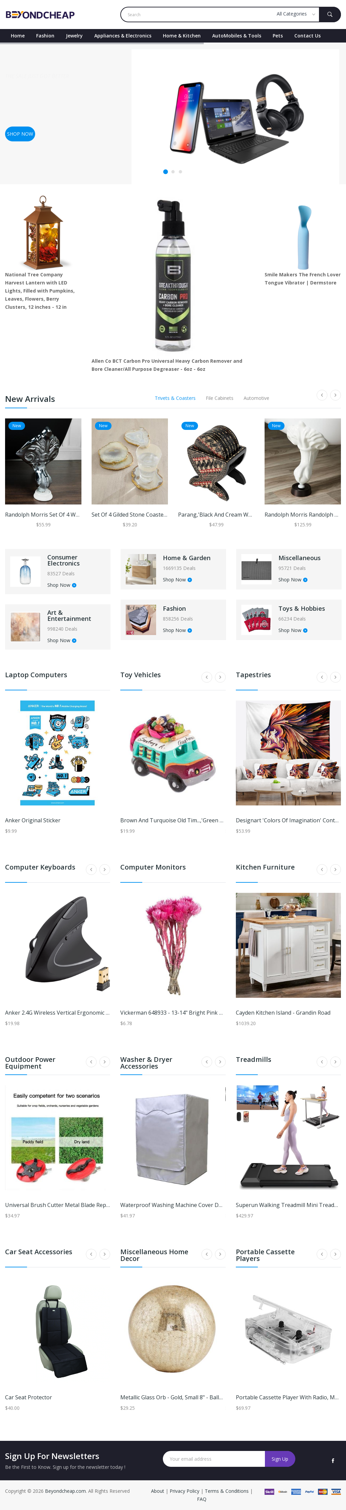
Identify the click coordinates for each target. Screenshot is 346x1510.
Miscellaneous (299, 558)
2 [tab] (173, 172)
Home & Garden (187, 558)
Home (18, 35)
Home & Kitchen (182, 35)
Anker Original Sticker (32, 820)
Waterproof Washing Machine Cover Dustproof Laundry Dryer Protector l (215, 1205)
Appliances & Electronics (122, 35)
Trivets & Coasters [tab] (175, 398)
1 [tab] (165, 171)
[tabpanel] (173, 113)
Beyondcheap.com (65, 1491)
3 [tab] (180, 172)
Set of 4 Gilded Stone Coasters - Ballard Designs (152, 514)
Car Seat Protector (28, 1397)
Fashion (45, 35)
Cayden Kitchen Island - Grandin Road (283, 1012)
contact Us (307, 35)
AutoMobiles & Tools (236, 35)
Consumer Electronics (63, 560)
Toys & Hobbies (301, 608)
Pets (278, 35)
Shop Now (61, 585)
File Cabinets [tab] (219, 398)
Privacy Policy (184, 1491)
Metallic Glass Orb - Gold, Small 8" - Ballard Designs (184, 1397)
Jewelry (74, 35)
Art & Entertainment (69, 615)
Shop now (20, 134)
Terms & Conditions (227, 1491)
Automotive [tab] (256, 398)
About (158, 1491)
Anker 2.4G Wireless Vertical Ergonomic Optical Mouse (73, 1012)
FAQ (201, 1499)
